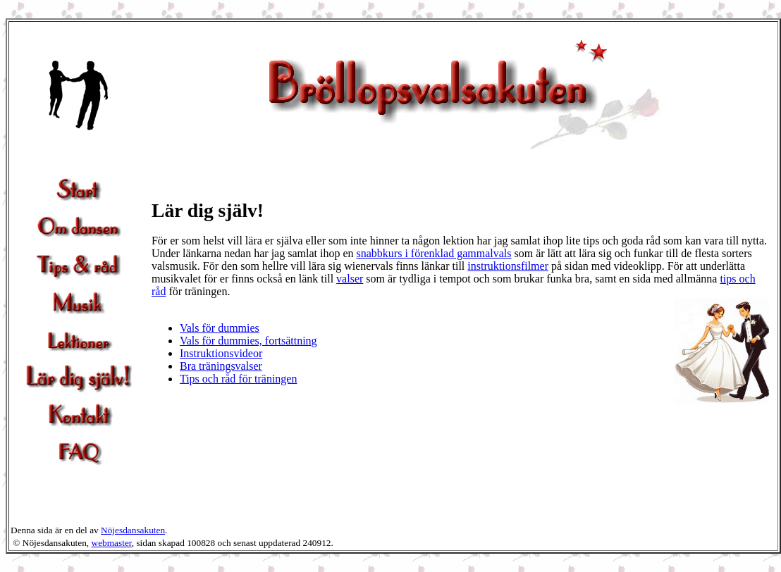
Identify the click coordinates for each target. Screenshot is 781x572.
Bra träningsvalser (221, 366)
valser (349, 279)
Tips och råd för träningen (238, 379)
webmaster (112, 542)
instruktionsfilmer (507, 266)
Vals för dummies (219, 328)
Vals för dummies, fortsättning (248, 341)
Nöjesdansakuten (133, 530)
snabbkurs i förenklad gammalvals (434, 253)
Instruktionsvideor (221, 353)
